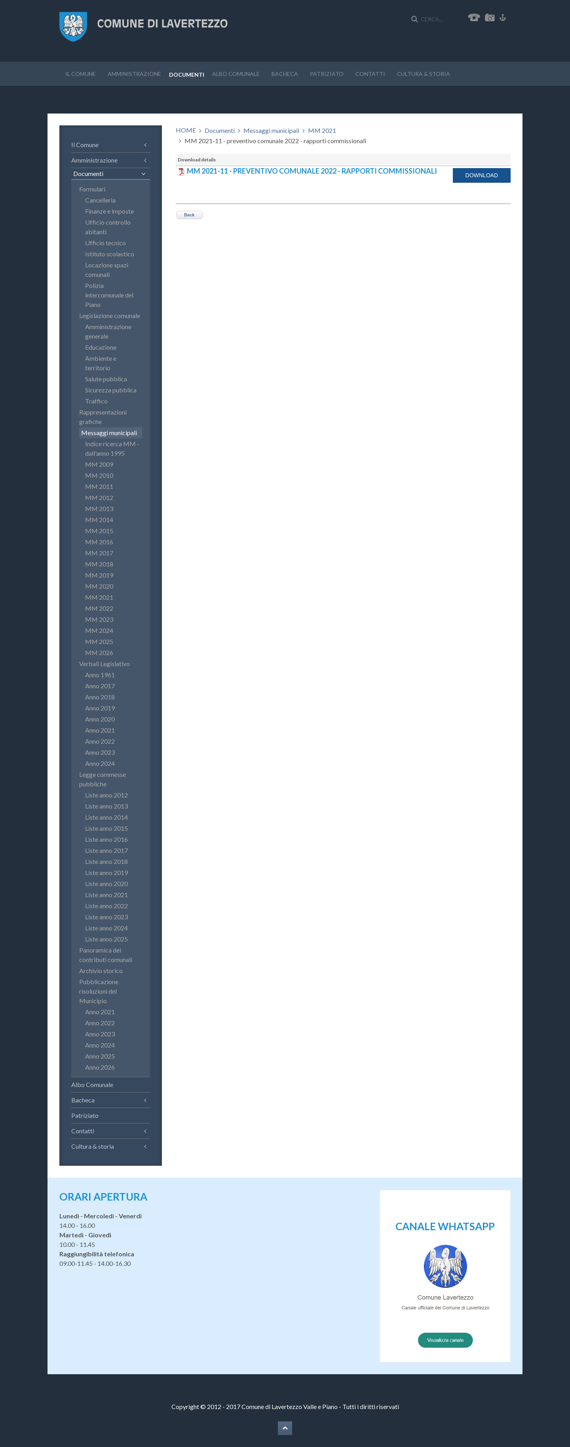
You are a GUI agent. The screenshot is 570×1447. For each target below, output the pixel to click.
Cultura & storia (423, 73)
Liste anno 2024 (106, 928)
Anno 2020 (100, 719)
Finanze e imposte (109, 211)
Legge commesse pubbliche (102, 779)
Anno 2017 (100, 685)
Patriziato (327, 73)
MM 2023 (99, 619)
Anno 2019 (100, 708)
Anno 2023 (100, 752)
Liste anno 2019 (106, 872)
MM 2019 (99, 575)
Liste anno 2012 (106, 795)
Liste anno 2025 (106, 939)
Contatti (370, 73)
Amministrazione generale (108, 331)
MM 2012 (99, 497)
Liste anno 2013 (106, 806)
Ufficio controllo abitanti (108, 226)
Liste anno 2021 (106, 894)
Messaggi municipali (271, 130)
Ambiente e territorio (100, 362)
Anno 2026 (100, 1067)
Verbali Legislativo (104, 663)
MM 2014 (99, 519)
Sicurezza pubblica (111, 390)
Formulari (92, 189)
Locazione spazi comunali (106, 269)
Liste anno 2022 (106, 905)
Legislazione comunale (109, 315)
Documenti (186, 74)
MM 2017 (99, 553)
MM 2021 (322, 130)
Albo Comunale (236, 73)
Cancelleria (100, 200)
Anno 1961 (100, 674)
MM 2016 (99, 541)
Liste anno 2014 (106, 817)
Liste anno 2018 (106, 861)
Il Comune (80, 73)
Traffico (96, 401)
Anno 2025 (100, 1056)
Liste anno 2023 (106, 916)
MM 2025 (99, 641)
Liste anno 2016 (106, 839)
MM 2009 (99, 464)
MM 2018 (99, 564)
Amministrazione (134, 73)
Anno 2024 (100, 763)
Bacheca (285, 73)
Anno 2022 (100, 741)
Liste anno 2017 (106, 850)
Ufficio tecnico (105, 242)
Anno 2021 (100, 730)
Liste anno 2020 (106, 883)
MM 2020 (99, 586)
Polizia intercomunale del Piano (109, 295)
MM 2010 (99, 475)
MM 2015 (99, 530)
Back (189, 214)
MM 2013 (99, 508)
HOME (186, 130)
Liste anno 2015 (106, 828)
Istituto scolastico (109, 254)
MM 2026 (99, 652)
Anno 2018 (100, 697)
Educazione (100, 347)
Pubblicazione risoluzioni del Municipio (98, 991)
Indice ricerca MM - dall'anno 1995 (112, 448)
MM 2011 (99, 486)
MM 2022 (99, 608)
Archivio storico (101, 970)
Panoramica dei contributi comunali (105, 954)
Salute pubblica (106, 379)
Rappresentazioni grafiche (103, 416)
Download (482, 175)
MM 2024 (99, 630)
